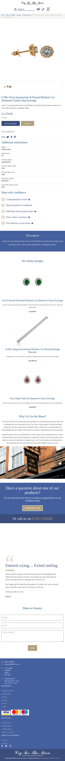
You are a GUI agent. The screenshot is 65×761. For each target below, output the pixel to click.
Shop (7, 15)
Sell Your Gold (5, 723)
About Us (4, 740)
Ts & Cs (57, 758)
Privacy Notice (44, 758)
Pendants (4, 700)
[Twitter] (7, 746)
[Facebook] (3, 746)
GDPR (52, 758)
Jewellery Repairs (7, 726)
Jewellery (12, 15)
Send (32, 648)
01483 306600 (42, 519)
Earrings (19, 15)
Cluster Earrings (26, 15)
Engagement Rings (7, 691)
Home (3, 15)
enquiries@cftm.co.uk (12, 664)
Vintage (3, 706)
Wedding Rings (6, 694)
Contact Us (32, 508)
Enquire (27, 124)
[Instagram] (10, 746)
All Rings (4, 697)
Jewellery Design (6, 729)
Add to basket (11, 124)
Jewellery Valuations (7, 732)
